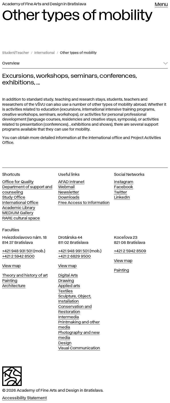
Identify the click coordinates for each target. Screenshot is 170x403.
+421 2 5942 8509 (130, 251)
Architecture (13, 286)
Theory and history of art (25, 275)
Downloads (68, 197)
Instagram (123, 182)
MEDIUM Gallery (17, 213)
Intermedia (68, 317)
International (44, 53)
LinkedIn (122, 197)
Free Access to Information (84, 203)
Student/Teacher (15, 53)
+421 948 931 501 (17, 251)
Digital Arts (68, 275)
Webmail (66, 187)
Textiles (65, 291)
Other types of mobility (78, 53)
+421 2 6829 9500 (74, 256)
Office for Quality (18, 182)
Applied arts (69, 286)
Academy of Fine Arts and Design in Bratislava (44, 4)
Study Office (13, 197)
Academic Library (18, 208)
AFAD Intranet (71, 182)
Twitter (120, 192)
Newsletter (68, 192)
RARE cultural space (21, 218)
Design (64, 343)
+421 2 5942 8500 (18, 256)
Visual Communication (79, 348)
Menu (161, 4)
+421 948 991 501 (73, 251)
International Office (20, 203)
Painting (9, 281)
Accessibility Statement (24, 398)
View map (11, 266)
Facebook (123, 187)
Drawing (66, 281)
